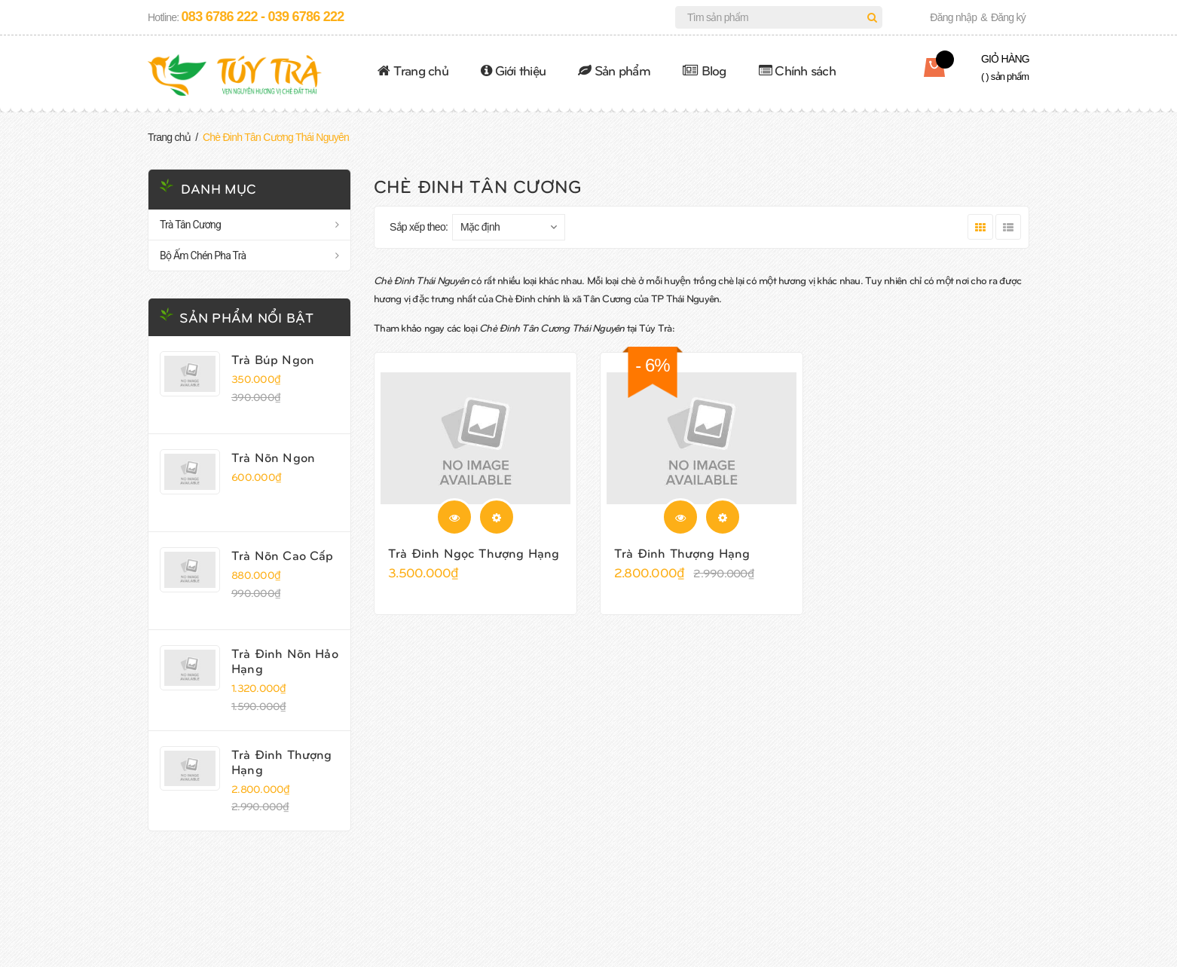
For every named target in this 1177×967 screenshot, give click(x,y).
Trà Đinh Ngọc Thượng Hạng (473, 552)
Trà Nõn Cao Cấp (282, 554)
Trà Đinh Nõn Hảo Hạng (284, 660)
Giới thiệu (513, 69)
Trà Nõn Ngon (273, 456)
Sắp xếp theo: (419, 227)
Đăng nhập (953, 17)
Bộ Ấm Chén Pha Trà (203, 255)
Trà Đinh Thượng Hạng (281, 761)
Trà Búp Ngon (272, 358)
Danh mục (218, 188)
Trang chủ (413, 69)
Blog (704, 69)
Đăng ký (1008, 17)
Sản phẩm (614, 69)
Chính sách (797, 69)
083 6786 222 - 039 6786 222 (263, 16)
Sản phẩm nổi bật (246, 317)
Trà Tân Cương (190, 225)
